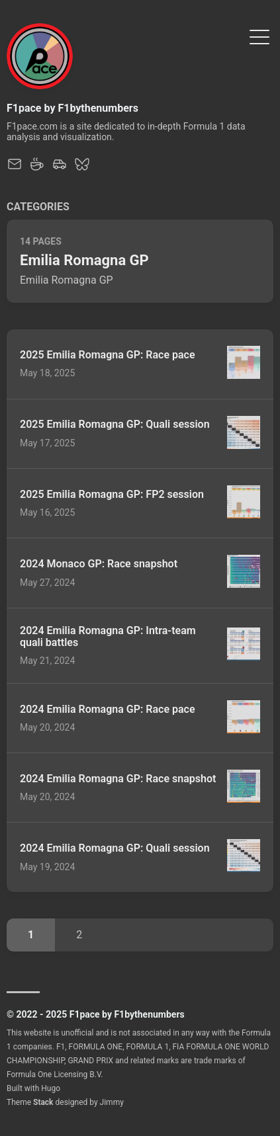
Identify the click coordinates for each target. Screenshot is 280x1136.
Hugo (50, 1088)
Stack (43, 1102)
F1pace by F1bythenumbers (72, 108)
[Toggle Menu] (259, 36)
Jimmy (112, 1102)
